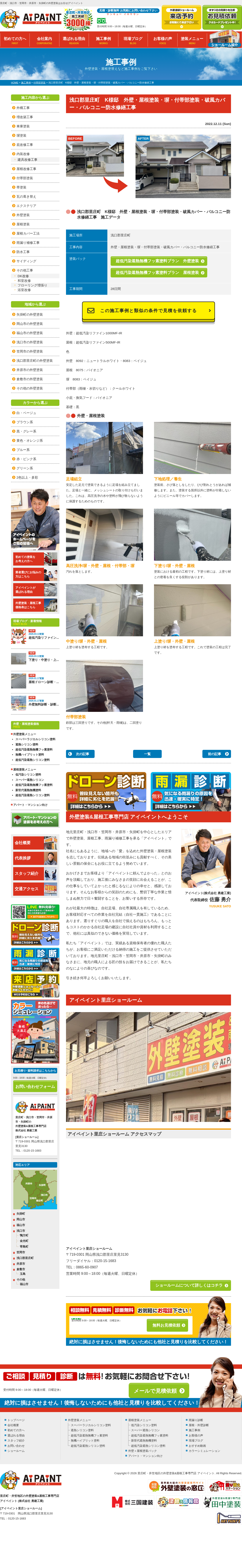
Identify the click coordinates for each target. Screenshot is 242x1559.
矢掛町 (20, 1213)
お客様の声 (162, 41)
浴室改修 (24, 290)
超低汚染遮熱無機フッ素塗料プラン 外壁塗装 (157, 261)
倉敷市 (20, 1269)
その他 (20, 1279)
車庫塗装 (23, 126)
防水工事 (23, 252)
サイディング (26, 261)
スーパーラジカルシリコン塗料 (35, 739)
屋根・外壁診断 (199, 1425)
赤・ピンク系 (26, 459)
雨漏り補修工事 (28, 242)
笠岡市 (20, 1252)
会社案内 (44, 41)
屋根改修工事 (26, 169)
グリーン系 (24, 468)
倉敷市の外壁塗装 (29, 379)
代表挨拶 (36, 858)
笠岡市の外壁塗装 (29, 351)
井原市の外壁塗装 (29, 370)
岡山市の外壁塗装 (29, 324)
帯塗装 (21, 187)
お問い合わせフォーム (35, 1086)
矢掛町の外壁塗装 (29, 314)
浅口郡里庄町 (25, 1258)
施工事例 (103, 41)
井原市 (20, 1263)
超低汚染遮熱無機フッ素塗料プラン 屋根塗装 (157, 272)
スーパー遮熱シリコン (29, 779)
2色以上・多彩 (27, 477)
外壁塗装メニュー (79, 1420)
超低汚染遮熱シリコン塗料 (32, 759)
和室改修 (24, 280)
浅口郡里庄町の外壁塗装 (34, 360)
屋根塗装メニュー (139, 1420)
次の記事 (82, 754)
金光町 (24, 1240)
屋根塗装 (23, 224)
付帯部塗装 (24, 178)
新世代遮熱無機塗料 (28, 790)
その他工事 (24, 270)
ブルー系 (23, 450)
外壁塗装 (23, 215)
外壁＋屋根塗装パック (142, 1450)
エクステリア (26, 206)
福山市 (20, 1225)
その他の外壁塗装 (29, 388)
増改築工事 (24, 117)
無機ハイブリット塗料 (29, 754)
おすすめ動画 (197, 1445)
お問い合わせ (16, 1445)
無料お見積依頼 (166, 1325)
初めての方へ (14, 41)
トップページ (16, 1420)
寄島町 (24, 1246)
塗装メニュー (192, 41)
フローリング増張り (32, 285)
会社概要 (36, 843)
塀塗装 (21, 135)
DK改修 (23, 276)
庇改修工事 (24, 144)
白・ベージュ (26, 413)
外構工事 (23, 108)
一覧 (147, 754)
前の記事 (214, 754)
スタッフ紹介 (36, 873)
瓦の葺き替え (26, 196)
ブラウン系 (24, 422)
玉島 (23, 1273)
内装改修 (23, 154)
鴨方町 (24, 1235)
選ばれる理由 (74, 41)
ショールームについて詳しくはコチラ (189, 1285)
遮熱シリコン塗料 (26, 744)
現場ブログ (133, 41)
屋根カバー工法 (28, 233)
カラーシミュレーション (204, 1450)
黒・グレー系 (26, 431)
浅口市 (20, 1230)
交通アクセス (36, 889)
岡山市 (20, 1219)
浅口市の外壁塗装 (29, 342)
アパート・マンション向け (30, 805)
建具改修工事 (27, 159)
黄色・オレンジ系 (29, 440)
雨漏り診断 (196, 1420)
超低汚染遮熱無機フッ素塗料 (34, 749)
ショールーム (16, 1450)
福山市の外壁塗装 (29, 333)
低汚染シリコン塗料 (28, 774)
